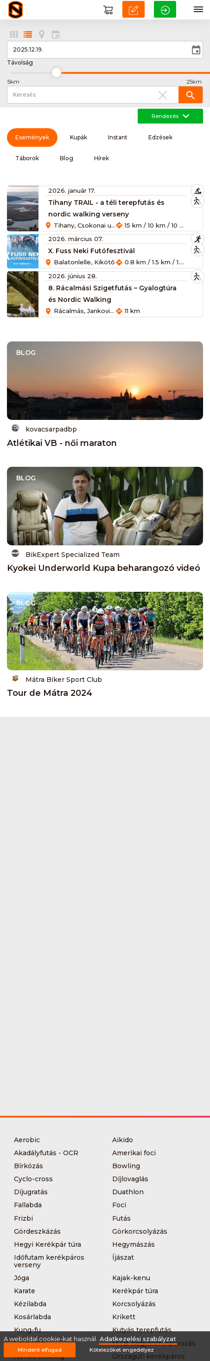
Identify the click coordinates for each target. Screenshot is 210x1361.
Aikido (122, 1140)
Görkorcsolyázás (139, 1231)
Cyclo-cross (33, 1179)
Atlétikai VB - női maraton (62, 443)
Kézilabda (30, 1304)
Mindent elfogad (40, 1350)
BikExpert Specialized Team (66, 554)
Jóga (21, 1278)
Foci (119, 1205)
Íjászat (123, 1257)
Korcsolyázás (134, 1304)
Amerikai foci (134, 1153)
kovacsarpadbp (44, 428)
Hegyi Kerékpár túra (47, 1244)
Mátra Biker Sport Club (57, 678)
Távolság (20, 62)
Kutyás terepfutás (142, 1330)
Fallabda (28, 1205)
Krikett (123, 1317)
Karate (24, 1291)
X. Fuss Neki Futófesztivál (91, 251)
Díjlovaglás (130, 1179)
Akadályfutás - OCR (46, 1153)
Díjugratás (31, 1192)
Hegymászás (133, 1244)
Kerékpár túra (135, 1291)
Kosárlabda (32, 1317)
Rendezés (170, 116)
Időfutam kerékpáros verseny (49, 1261)
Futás (121, 1218)
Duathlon (128, 1192)
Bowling (126, 1166)
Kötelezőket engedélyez (121, 1350)
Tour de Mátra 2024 (49, 693)
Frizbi (23, 1218)
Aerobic (27, 1140)
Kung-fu (27, 1330)
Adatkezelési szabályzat (138, 1338)
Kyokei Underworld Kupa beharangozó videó (103, 568)
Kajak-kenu (131, 1278)
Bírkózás (28, 1166)
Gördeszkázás (37, 1231)
